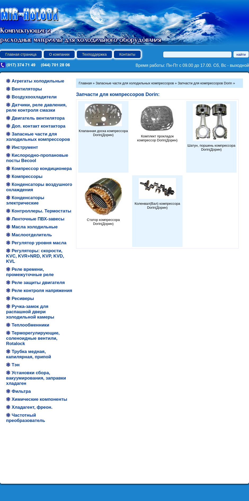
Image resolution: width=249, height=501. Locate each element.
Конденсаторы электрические (25, 200)
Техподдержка (94, 54)
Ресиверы (23, 298)
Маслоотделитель (32, 234)
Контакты (127, 54)
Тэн (16, 364)
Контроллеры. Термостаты (41, 211)
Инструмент (25, 147)
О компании (59, 54)
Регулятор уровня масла (39, 242)
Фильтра (21, 391)
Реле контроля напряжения (42, 290)
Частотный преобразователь (25, 418)
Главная (85, 83)
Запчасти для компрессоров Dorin (205, 83)
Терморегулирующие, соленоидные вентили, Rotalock (33, 338)
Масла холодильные (35, 226)
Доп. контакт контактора (38, 126)
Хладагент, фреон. (32, 407)
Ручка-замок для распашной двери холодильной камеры (30, 312)
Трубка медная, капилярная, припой (28, 354)
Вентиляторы (27, 89)
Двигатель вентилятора (38, 118)
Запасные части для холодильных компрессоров (38, 137)
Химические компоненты (39, 399)
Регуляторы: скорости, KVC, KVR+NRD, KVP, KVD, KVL (35, 256)
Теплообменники (30, 325)
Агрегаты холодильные (38, 81)
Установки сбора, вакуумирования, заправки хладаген (36, 378)
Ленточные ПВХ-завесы (38, 218)
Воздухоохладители (34, 96)
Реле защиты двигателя (38, 282)
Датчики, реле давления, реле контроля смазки (36, 107)
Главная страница (21, 54)
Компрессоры (27, 176)
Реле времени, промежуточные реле (30, 272)
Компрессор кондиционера (42, 168)
